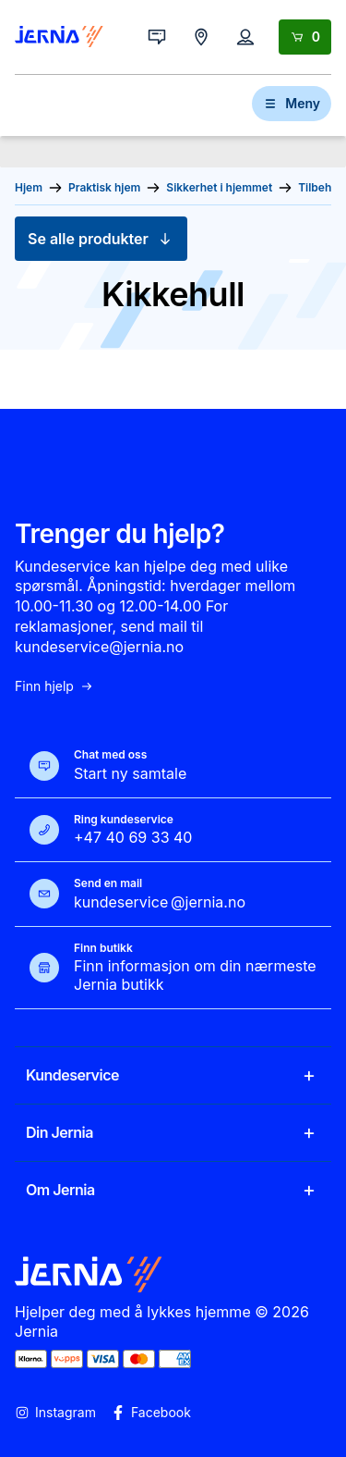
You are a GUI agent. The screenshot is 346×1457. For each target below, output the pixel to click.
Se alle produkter (101, 238)
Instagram (55, 1412)
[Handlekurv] (305, 37)
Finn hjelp (54, 686)
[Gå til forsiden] (59, 37)
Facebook (151, 1412)
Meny (291, 103)
